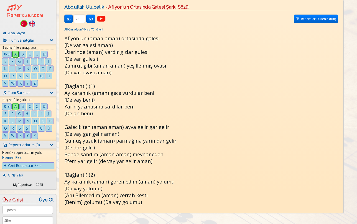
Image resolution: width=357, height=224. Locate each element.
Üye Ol (46, 200)
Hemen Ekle (12, 157)
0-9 (7, 54)
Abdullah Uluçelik (84, 7)
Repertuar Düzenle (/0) (316, 19)
